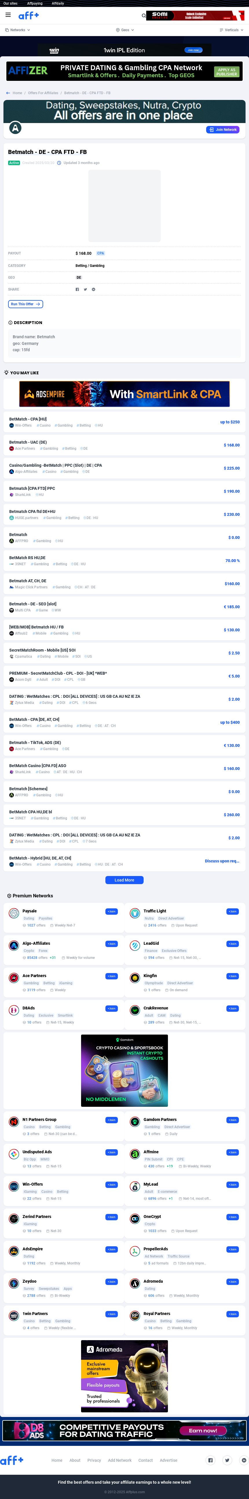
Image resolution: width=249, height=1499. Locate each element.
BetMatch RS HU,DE (27, 557)
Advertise (168, 1460)
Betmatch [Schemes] (28, 788)
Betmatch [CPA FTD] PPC (32, 488)
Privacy (94, 1460)
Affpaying (35, 3)
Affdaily (58, 3)
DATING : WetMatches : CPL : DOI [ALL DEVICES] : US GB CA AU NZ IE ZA (74, 696)
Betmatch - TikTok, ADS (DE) (35, 742)
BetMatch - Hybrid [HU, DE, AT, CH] (40, 858)
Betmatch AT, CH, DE (27, 581)
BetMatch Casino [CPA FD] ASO (37, 765)
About (74, 1460)
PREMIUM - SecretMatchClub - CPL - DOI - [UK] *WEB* (58, 673)
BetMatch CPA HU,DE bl (30, 812)
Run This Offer (25, 304)
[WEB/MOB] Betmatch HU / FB (36, 627)
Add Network (119, 1460)
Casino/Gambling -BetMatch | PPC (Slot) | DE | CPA (55, 465)
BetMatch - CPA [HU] (28, 419)
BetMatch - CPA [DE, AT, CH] (34, 719)
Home (17, 93)
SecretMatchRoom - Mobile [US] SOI (42, 650)
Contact (145, 1460)
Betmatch (18, 534)
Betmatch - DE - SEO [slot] (32, 604)
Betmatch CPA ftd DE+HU (32, 511)
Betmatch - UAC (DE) (28, 442)
